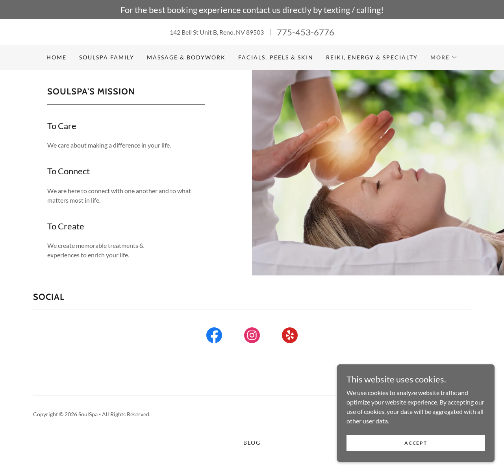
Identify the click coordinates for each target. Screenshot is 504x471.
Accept (415, 443)
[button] (444, 57)
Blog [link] (252, 442)
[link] (214, 337)
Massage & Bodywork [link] (186, 57)
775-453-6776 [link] (305, 32)
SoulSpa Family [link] (106, 57)
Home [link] (56, 57)
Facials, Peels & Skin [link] (275, 57)
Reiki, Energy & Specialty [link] (372, 57)
